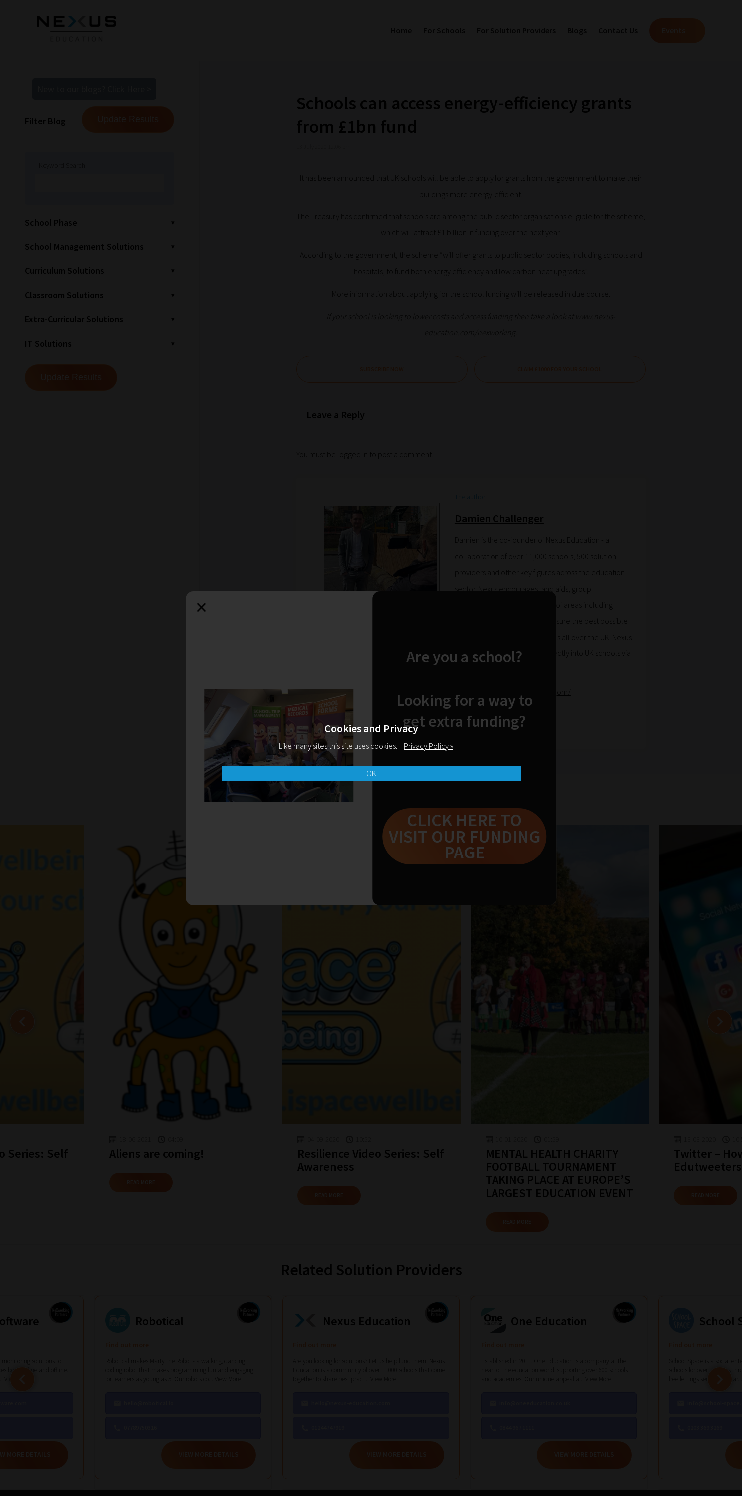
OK (371, 773)
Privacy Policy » (428, 746)
